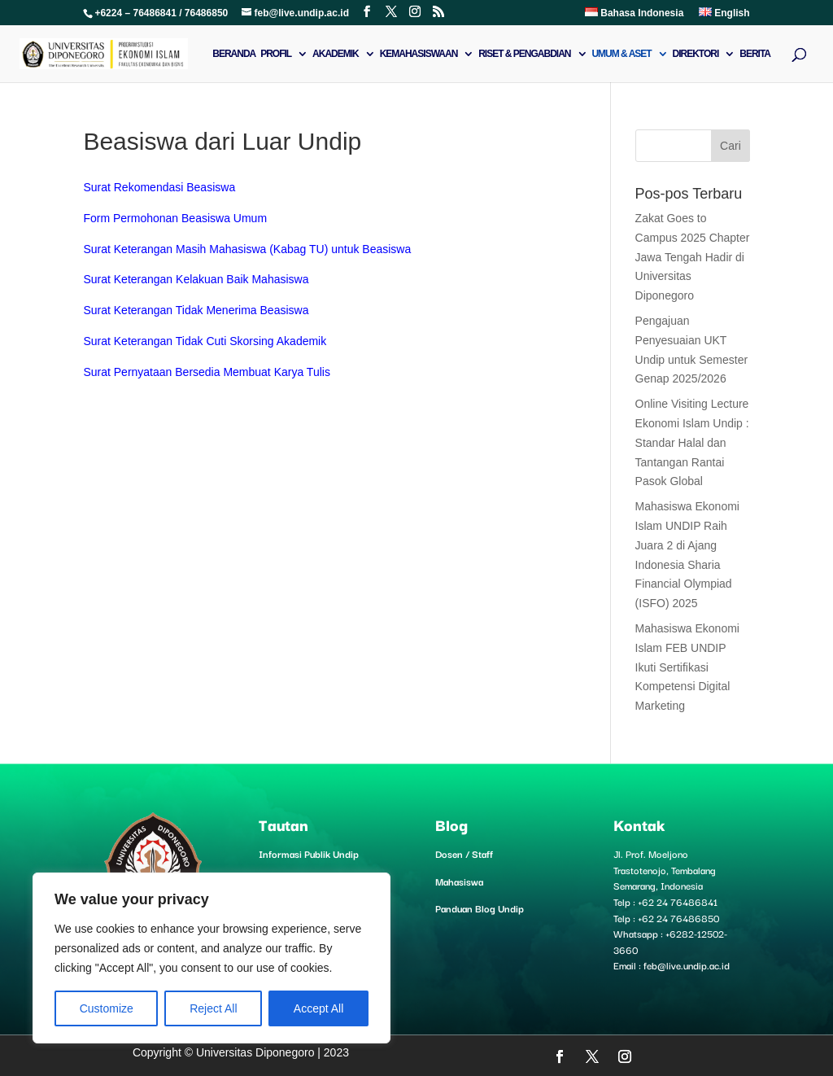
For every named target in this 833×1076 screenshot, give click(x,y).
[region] (211, 958)
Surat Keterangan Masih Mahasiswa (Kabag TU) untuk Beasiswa (247, 249)
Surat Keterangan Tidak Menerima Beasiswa (195, 310)
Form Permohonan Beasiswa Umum (175, 218)
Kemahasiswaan (419, 53)
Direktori (696, 53)
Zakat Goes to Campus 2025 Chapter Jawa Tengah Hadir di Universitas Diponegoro (692, 257)
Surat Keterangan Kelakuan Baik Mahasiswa (195, 279)
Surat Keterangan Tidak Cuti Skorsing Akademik (204, 341)
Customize (106, 1008)
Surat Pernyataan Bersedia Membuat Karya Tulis (206, 371)
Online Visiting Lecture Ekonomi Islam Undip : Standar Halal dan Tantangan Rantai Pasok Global (692, 442)
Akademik (335, 53)
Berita (754, 53)
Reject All (213, 1008)
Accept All (318, 1008)
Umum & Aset (621, 53)
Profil (275, 53)
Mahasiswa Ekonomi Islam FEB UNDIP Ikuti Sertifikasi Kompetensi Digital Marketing (687, 667)
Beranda (233, 53)
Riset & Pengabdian (524, 53)
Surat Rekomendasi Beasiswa (159, 187)
